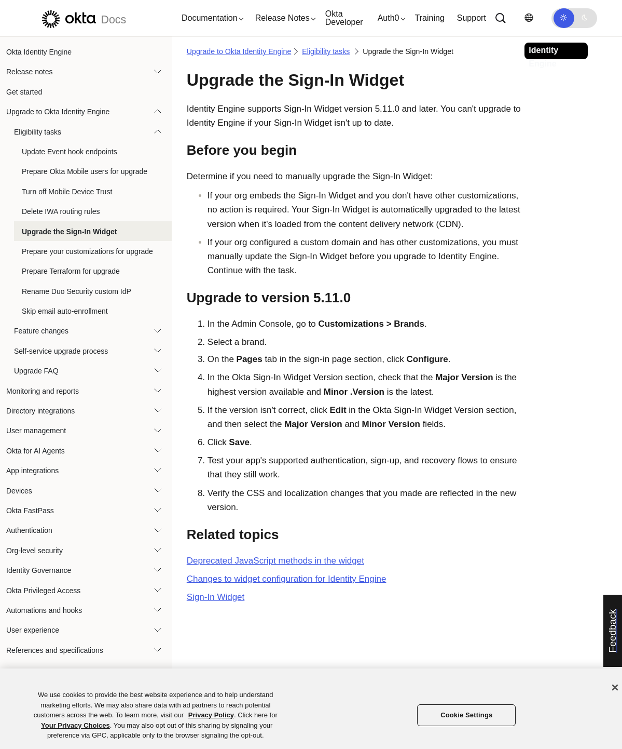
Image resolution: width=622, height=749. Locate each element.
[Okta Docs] (82, 18)
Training (430, 18)
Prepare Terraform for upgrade (71, 271)
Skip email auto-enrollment (65, 311)
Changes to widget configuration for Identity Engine (286, 579)
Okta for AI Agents (35, 451)
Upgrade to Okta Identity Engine (57, 112)
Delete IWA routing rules (61, 211)
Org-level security (34, 550)
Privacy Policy (211, 715)
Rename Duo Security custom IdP (76, 291)
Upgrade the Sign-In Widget (69, 232)
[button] (210, 18)
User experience (32, 630)
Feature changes (41, 331)
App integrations (32, 470)
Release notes (29, 72)
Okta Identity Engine (39, 52)
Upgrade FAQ (36, 371)
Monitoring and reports (42, 391)
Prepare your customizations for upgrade (87, 251)
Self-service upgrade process (61, 351)
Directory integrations (40, 411)
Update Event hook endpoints (69, 152)
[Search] (500, 18)
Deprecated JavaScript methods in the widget (275, 561)
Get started (24, 92)
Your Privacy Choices (75, 725)
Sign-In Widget (216, 597)
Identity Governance (38, 570)
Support (471, 18)
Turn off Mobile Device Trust (67, 192)
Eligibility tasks (37, 132)
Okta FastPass (30, 510)
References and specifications (54, 650)
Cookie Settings (466, 715)
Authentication (29, 530)
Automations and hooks (44, 610)
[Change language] (528, 18)
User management (36, 430)
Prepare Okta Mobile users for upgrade (84, 171)
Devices (19, 491)
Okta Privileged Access (43, 590)
